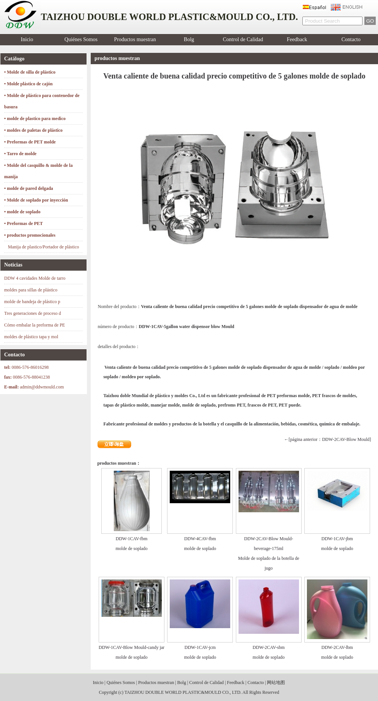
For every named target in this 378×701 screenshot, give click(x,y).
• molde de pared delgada (28, 188)
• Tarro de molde (20, 153)
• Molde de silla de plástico (30, 72)
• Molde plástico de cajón (28, 83)
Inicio (27, 39)
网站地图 (276, 682)
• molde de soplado (22, 211)
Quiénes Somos (81, 39)
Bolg (189, 39)
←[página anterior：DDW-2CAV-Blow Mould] (327, 439)
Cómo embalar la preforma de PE (34, 325)
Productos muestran (135, 39)
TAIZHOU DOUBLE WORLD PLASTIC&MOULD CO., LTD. (183, 692)
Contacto (351, 39)
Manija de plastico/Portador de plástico (43, 247)
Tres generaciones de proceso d (32, 313)
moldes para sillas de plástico (30, 290)
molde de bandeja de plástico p (32, 301)
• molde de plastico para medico (35, 118)
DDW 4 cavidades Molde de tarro (34, 278)
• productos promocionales (30, 235)
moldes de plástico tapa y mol (31, 336)
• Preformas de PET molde (30, 142)
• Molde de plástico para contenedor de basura (41, 101)
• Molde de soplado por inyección (36, 200)
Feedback (297, 39)
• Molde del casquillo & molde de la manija (38, 171)
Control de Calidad (243, 39)
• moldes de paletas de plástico (33, 130)
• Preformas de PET (23, 223)
